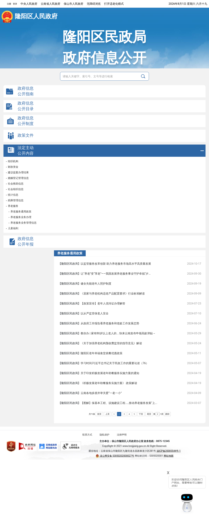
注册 (9, 4)
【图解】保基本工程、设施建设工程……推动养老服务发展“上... (119, 403)
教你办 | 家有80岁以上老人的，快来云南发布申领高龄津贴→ (118, 333)
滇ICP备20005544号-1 (169, 450)
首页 (99, 414)
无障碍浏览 (94, 3)
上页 (107, 414)
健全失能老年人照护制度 (96, 283)
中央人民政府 (29, 3)
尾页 (149, 414)
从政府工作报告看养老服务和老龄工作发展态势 (110, 323)
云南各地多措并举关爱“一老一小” (101, 393)
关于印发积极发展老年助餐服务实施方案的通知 (110, 373)
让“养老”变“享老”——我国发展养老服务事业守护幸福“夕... (116, 273)
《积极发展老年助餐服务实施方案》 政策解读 (109, 383)
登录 (15, 4)
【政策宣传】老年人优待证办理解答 (103, 303)
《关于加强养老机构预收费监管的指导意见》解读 (111, 343)
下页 (141, 414)
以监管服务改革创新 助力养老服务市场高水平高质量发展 (116, 263)
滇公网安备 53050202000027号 (115, 455)
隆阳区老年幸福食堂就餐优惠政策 (101, 353)
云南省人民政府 (50, 3)
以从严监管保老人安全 (95, 313)
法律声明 (122, 434)
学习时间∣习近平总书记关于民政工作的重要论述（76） (115, 363)
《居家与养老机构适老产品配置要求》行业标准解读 (113, 293)
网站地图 (168, 455)
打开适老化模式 (114, 3)
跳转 (167, 414)
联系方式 (87, 434)
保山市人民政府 (73, 3)
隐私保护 (104, 434)
